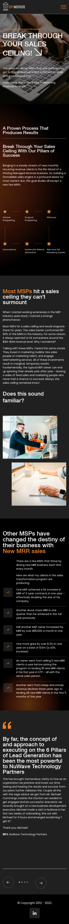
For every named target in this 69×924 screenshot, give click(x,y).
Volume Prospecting (9, 219)
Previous (8, 882)
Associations (9, 249)
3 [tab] (24, 882)
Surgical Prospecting (31, 219)
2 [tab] (22, 882)
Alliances (51, 217)
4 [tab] (27, 882)
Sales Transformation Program (21, 29)
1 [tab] (19, 882)
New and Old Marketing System (56, 251)
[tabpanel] (34, 787)
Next (41, 883)
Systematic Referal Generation (34, 251)
